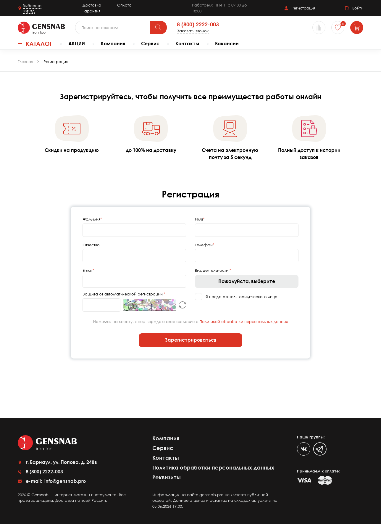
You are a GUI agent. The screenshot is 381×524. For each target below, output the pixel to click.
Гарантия (91, 11)
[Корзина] (356, 27)
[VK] (303, 449)
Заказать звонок (193, 31)
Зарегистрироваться (190, 340)
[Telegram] (320, 449)
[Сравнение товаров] (318, 27)
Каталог (35, 43)
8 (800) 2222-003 (198, 25)
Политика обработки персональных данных (213, 467)
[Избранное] (337, 27)
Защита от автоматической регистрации (123, 294)
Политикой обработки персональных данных (243, 321)
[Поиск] (158, 27)
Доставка (92, 5)
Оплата (124, 5)
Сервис (150, 43)
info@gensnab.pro (64, 481)
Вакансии (227, 43)
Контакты (187, 43)
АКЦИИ (76, 43)
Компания (113, 43)
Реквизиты (166, 477)
